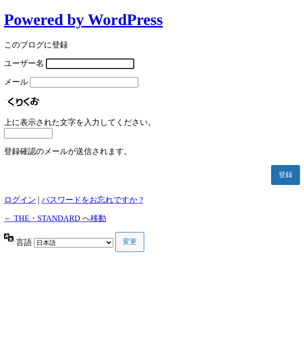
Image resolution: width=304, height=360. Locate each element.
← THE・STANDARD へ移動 (55, 218)
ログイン (20, 200)
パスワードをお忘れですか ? (92, 200)
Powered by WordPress (83, 19)
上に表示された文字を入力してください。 (80, 122)
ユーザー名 (24, 63)
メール (16, 82)
